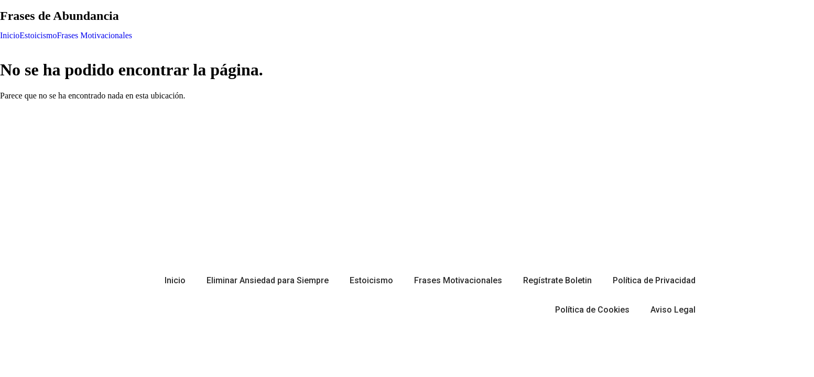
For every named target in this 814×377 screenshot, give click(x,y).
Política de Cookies (592, 310)
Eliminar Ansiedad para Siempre (268, 280)
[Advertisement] (407, 182)
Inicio (9, 35)
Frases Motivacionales (94, 35)
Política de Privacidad (654, 280)
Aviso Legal (673, 310)
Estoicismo (38, 35)
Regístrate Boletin (557, 280)
